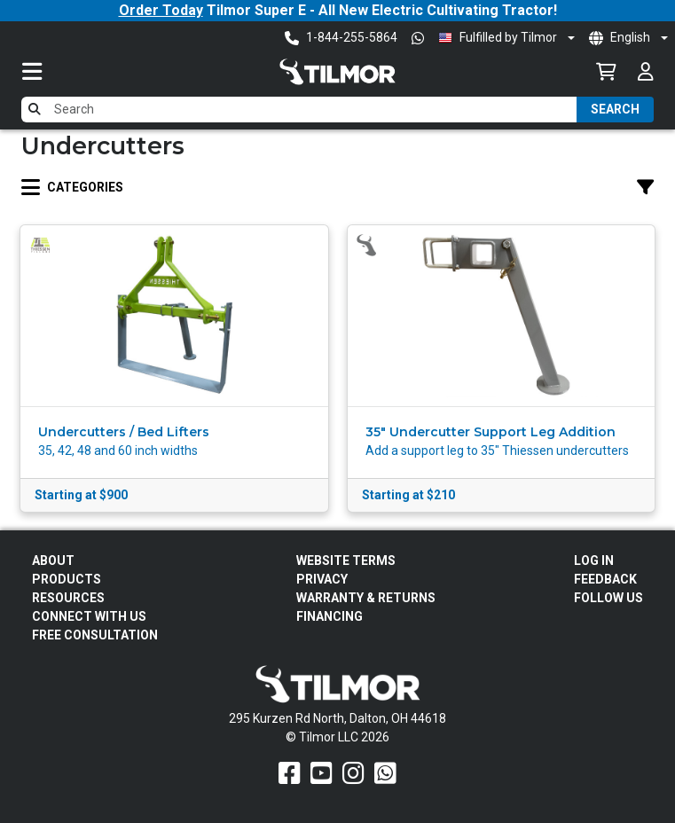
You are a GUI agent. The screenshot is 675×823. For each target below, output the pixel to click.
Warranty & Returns (366, 598)
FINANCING (329, 616)
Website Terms (346, 560)
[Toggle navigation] (49, 71)
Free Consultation (95, 635)
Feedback (605, 579)
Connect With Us (89, 616)
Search (615, 109)
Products (66, 579)
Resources (68, 598)
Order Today (161, 10)
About (53, 560)
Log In (594, 560)
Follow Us (608, 598)
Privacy (322, 579)
